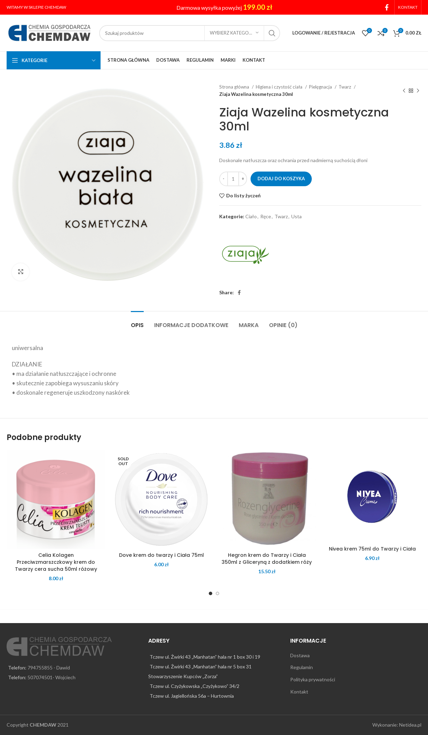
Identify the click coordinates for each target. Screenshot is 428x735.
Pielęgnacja (321, 87)
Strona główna (234, 87)
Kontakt (299, 692)
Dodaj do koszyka (281, 178)
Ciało (251, 216)
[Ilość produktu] (233, 179)
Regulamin (301, 667)
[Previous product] (404, 90)
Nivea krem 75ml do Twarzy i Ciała (372, 548)
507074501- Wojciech (51, 677)
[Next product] (417, 90)
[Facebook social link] (387, 7)
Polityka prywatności (312, 679)
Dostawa (300, 655)
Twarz (345, 87)
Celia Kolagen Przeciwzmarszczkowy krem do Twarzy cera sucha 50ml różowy (56, 562)
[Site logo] (49, 32)
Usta (296, 216)
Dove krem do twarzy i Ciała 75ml (161, 555)
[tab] (137, 321)
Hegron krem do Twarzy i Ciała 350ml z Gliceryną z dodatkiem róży (267, 559)
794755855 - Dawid (48, 667)
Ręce (265, 216)
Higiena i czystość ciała (279, 87)
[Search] (189, 33)
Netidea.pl (410, 725)
